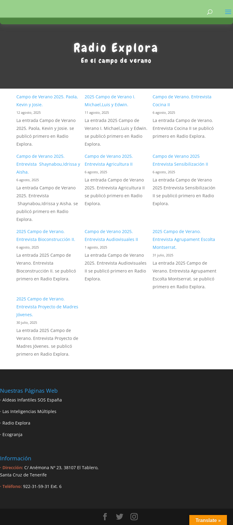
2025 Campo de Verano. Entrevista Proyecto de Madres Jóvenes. (47, 306)
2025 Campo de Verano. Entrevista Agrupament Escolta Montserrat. (184, 239)
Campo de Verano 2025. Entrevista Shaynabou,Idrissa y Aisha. (48, 164)
